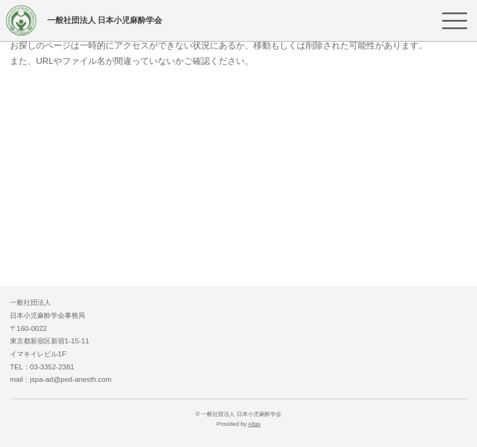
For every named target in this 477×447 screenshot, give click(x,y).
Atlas (254, 424)
